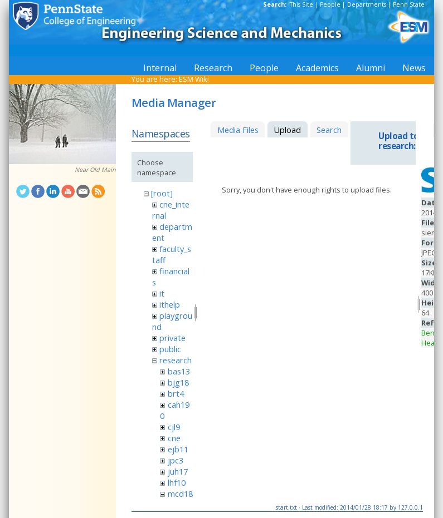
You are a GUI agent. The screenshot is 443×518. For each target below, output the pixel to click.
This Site (301, 4)
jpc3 (175, 460)
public (170, 348)
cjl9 (174, 426)
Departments (366, 4)
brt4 (176, 393)
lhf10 (177, 482)
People (330, 4)
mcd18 (180, 493)
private (172, 337)
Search (329, 129)
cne (174, 437)
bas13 (179, 371)
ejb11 (178, 449)
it (161, 293)
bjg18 (178, 382)
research (175, 360)
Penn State (409, 4)
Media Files (238, 129)
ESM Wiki (194, 79)
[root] (162, 193)
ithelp (169, 304)
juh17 (178, 471)
